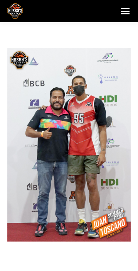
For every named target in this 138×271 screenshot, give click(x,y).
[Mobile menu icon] (125, 11)
